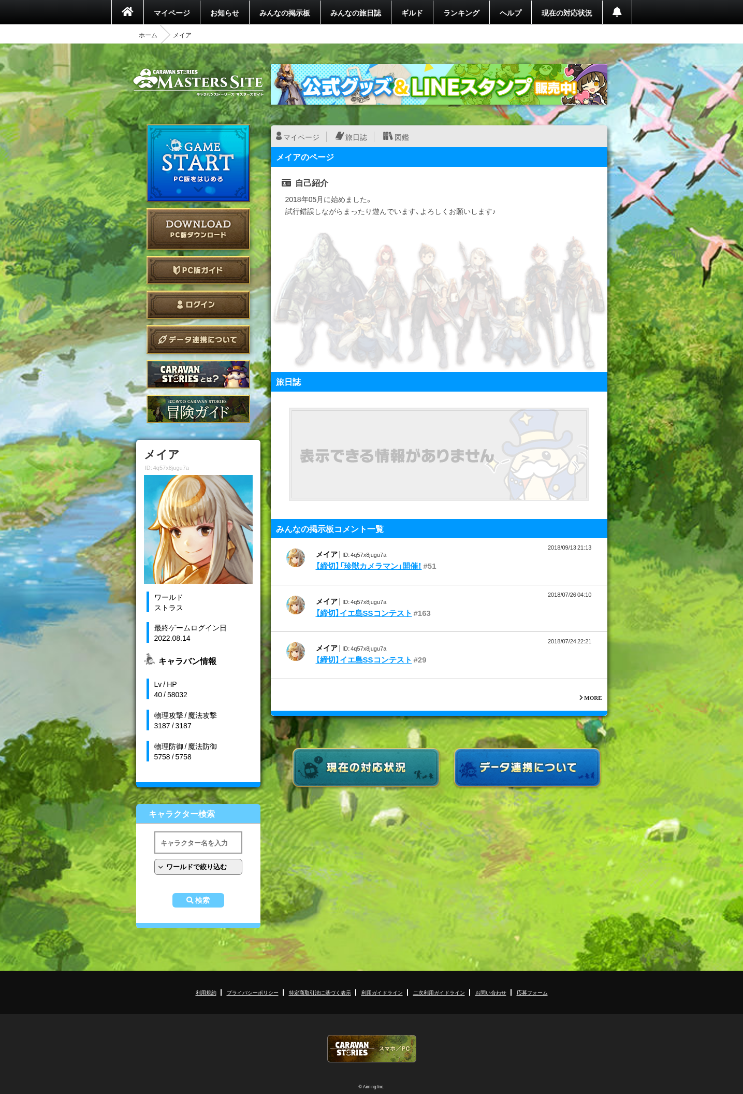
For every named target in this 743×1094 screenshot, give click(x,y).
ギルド (412, 12)
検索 (202, 900)
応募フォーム (532, 992)
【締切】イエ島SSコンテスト (364, 612)
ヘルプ (510, 12)
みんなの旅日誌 (355, 12)
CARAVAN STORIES (371, 1048)
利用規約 (206, 992)
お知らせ (224, 12)
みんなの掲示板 (284, 12)
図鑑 (402, 137)
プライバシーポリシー (253, 992)
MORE (593, 697)
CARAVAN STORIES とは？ (198, 374)
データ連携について (198, 339)
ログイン (198, 305)
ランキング (461, 12)
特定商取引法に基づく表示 (320, 992)
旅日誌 (356, 137)
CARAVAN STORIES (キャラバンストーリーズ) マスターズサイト (198, 82)
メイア (327, 554)
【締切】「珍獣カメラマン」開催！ (369, 565)
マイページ (172, 12)
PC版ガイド (198, 270)
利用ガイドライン (382, 992)
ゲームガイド (198, 409)
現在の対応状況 (567, 12)
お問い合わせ (490, 992)
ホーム (148, 34)
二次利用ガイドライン (439, 992)
